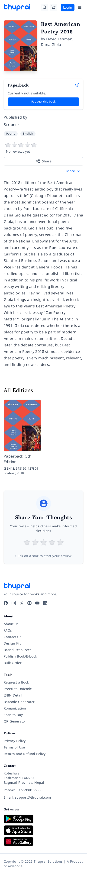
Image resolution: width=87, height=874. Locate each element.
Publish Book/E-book (20, 656)
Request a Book (16, 682)
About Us (11, 624)
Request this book (43, 101)
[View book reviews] (43, 148)
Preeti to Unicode (18, 689)
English (28, 133)
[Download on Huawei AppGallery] (43, 841)
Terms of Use (14, 747)
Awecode (15, 866)
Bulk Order (13, 663)
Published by (15, 117)
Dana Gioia (51, 44)
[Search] (44, 7)
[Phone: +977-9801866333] (43, 790)
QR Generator (15, 721)
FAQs (8, 630)
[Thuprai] (17, 7)
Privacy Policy (15, 741)
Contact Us (12, 637)
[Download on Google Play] (43, 819)
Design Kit (12, 643)
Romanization (15, 708)
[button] (73, 171)
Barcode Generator (19, 702)
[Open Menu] (79, 7)
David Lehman (59, 39)
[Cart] (53, 7)
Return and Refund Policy (25, 753)
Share (43, 161)
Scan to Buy (13, 715)
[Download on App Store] (43, 830)
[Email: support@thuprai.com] (43, 797)
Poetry (10, 133)
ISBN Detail (13, 695)
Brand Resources (18, 650)
